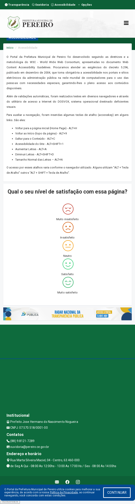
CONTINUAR (116, 492)
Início (10, 47)
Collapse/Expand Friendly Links (10, 501)
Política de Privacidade (64, 492)
